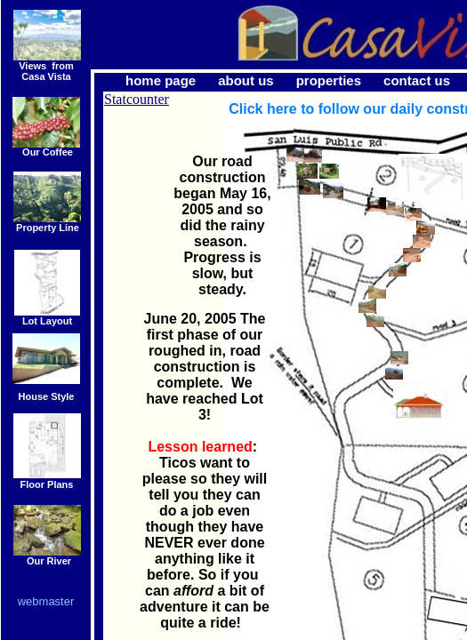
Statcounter (136, 99)
